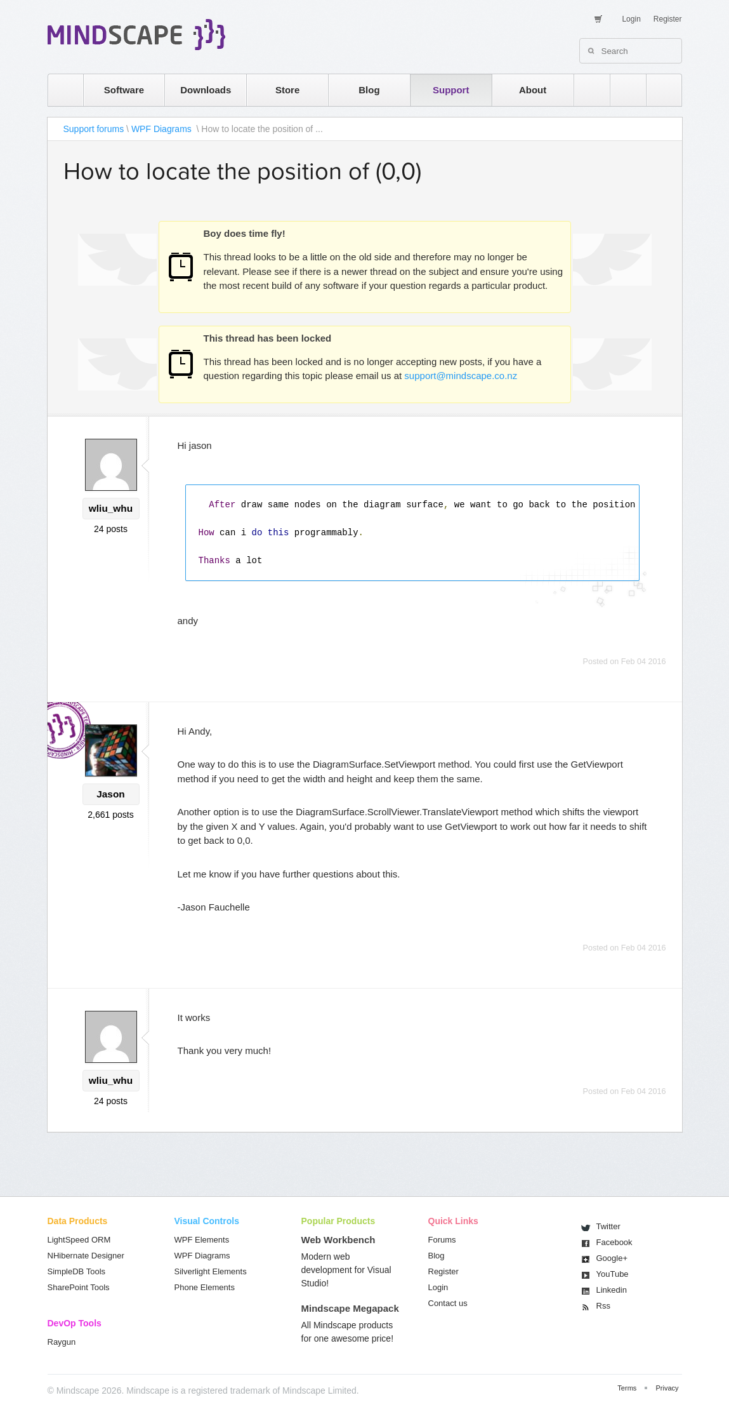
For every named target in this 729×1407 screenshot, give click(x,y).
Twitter (608, 1226)
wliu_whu (111, 508)
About (532, 89)
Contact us (448, 1303)
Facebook (614, 1242)
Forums (442, 1239)
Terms (626, 1388)
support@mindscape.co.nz (460, 375)
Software (124, 89)
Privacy (666, 1388)
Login (631, 19)
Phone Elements (204, 1287)
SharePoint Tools (79, 1287)
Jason (110, 794)
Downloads (205, 89)
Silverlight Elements (210, 1271)
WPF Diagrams (162, 129)
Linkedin (611, 1290)
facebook (658, 89)
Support (451, 89)
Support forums (93, 129)
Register (667, 19)
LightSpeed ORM (79, 1239)
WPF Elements (202, 1239)
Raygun (62, 1342)
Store (287, 89)
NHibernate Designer (86, 1255)
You (612, 1274)
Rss (603, 1305)
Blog (368, 89)
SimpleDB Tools (77, 1271)
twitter (621, 89)
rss (585, 89)
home (59, 89)
